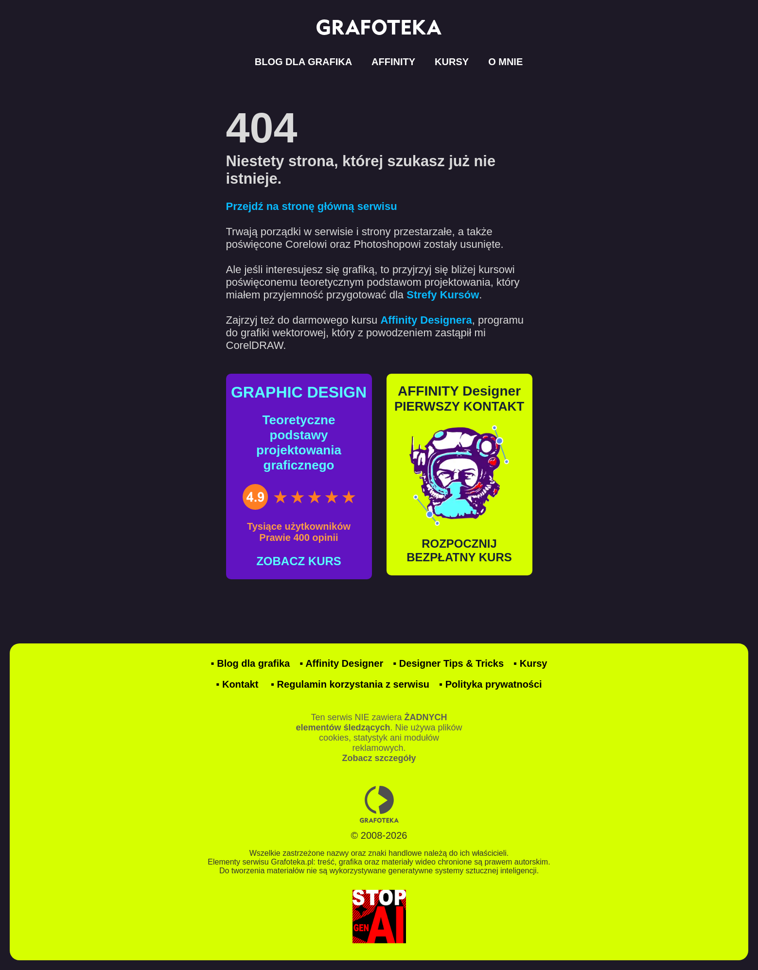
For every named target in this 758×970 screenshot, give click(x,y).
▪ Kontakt (237, 684)
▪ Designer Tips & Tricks (448, 663)
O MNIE (505, 61)
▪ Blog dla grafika (250, 663)
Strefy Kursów (442, 295)
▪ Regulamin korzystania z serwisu (350, 684)
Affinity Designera (426, 320)
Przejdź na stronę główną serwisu (311, 206)
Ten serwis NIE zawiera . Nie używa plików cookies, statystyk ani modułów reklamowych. (379, 737)
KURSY (452, 61)
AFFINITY (393, 61)
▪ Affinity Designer (341, 663)
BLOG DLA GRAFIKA (303, 61)
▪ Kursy (530, 663)
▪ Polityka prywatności (490, 684)
